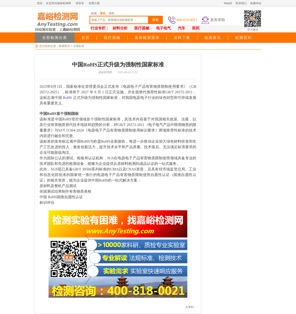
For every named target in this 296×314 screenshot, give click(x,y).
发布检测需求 (147, 38)
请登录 (80, 3)
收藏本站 (255, 3)
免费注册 (94, 3)
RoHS (67, 98)
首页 (85, 38)
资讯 (102, 13)
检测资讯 (212, 38)
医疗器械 (112, 38)
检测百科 (243, 38)
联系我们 (241, 3)
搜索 (155, 20)
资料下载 (182, 38)
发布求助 (217, 20)
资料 (111, 13)
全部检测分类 (54, 38)
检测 (94, 13)
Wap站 (228, 3)
